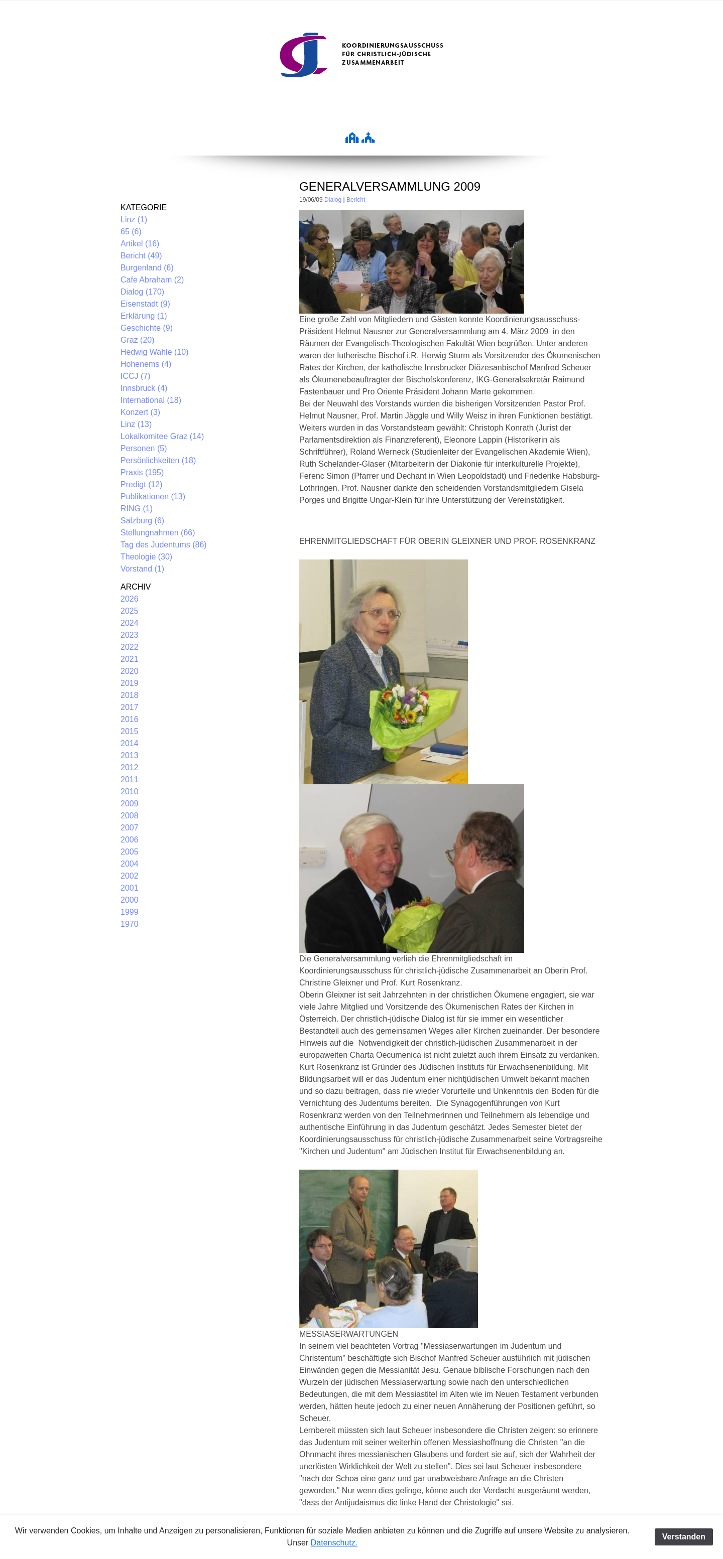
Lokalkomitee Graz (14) (162, 436)
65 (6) (131, 231)
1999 (129, 912)
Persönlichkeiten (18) (158, 460)
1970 (129, 924)
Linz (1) (133, 219)
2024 (129, 623)
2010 (129, 791)
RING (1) (136, 508)
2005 (129, 851)
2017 (129, 707)
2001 (129, 888)
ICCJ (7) (135, 376)
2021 (129, 659)
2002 (129, 876)
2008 (129, 815)
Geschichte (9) (146, 328)
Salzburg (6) (142, 520)
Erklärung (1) (143, 316)
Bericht (355, 199)
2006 (129, 839)
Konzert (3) (140, 412)
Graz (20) (137, 340)
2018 (129, 695)
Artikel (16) (139, 243)
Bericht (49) (141, 255)
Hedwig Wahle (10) (154, 352)
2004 (129, 864)
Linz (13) (136, 424)
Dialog (332, 199)
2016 (129, 719)
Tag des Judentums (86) (163, 544)
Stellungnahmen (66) (157, 532)
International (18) (150, 400)
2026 (129, 599)
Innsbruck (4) (143, 388)
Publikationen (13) (152, 496)
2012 (129, 767)
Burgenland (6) (147, 267)
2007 (129, 827)
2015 (129, 731)
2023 (129, 635)
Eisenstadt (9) (145, 304)
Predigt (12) (141, 484)
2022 (129, 647)
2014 (129, 743)
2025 (129, 611)
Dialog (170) (142, 292)
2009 (129, 803)
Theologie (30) (146, 556)
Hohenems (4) (145, 364)
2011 (129, 779)
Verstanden (683, 1536)
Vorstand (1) (142, 568)
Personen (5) (143, 448)
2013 (129, 755)
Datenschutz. (334, 1542)
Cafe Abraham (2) (152, 279)
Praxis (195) (142, 472)
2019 (129, 683)
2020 (129, 671)
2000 (129, 900)
